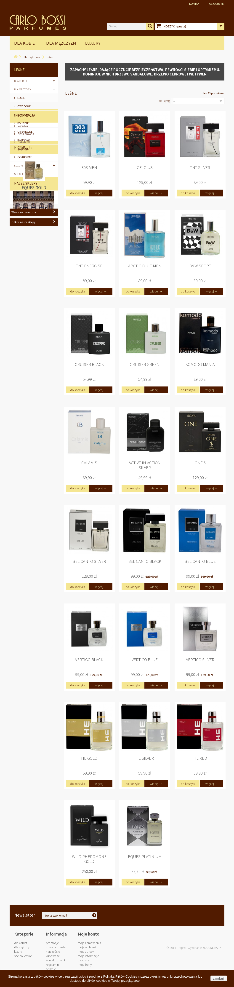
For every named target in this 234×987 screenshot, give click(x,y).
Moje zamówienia (89, 943)
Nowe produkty (56, 947)
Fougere (23, 123)
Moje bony (85, 965)
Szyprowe (23, 114)
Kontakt (195, 4)
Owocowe (24, 106)
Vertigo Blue (145, 659)
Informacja (24, 193)
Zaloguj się (216, 4)
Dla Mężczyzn (61, 43)
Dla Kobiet (25, 43)
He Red (200, 758)
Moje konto (88, 934)
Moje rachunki (87, 947)
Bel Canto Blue (200, 561)
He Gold (89, 758)
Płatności (23, 235)
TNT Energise (89, 265)
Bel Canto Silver (89, 561)
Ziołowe (23, 148)
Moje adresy (86, 951)
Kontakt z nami (55, 960)
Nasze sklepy (25, 339)
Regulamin (24, 220)
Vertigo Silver (200, 659)
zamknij (219, 978)
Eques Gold (34, 295)
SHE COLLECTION (23, 174)
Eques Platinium (145, 856)
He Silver (145, 758)
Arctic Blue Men (144, 265)
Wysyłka (22, 204)
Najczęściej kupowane (53, 953)
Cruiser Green (145, 364)
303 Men (89, 167)
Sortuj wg (164, 101)
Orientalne (24, 131)
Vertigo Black (89, 659)
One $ (200, 462)
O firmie (22, 228)
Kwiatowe (23, 140)
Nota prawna (25, 212)
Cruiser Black (89, 364)
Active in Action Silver (145, 465)
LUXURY (93, 43)
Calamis (89, 462)
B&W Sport (200, 265)
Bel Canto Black (144, 561)
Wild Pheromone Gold (89, 859)
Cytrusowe (24, 157)
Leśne (21, 97)
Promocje (23, 254)
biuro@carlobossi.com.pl (194, 917)
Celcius (145, 167)
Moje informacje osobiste (88, 958)
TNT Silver (200, 167)
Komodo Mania (200, 364)
